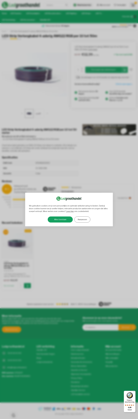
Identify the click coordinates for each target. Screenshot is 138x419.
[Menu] (133, 392)
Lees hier (70, 211)
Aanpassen (82, 219)
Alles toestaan (60, 219)
